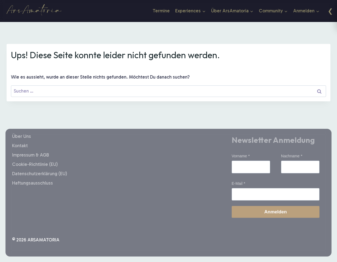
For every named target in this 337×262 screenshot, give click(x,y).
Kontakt (20, 145)
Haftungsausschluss (32, 183)
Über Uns (21, 136)
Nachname (290, 156)
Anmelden (275, 211)
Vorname (239, 156)
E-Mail (237, 183)
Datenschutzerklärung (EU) (39, 173)
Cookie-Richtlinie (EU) (35, 164)
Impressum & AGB (30, 155)
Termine (161, 10)
